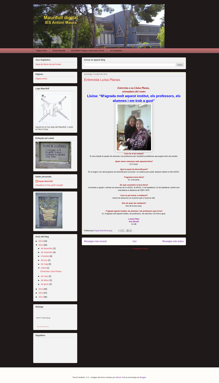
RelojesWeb (40, 326)
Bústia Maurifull (59, 51)
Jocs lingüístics (116, 51)
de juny (44, 260)
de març (45, 276)
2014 (40, 245)
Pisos (47, 326)
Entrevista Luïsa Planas (102, 80)
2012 (40, 293)
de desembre (47, 248)
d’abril (44, 268)
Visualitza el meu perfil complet (49, 185)
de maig (45, 264)
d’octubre (45, 256)
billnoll (118, 377)
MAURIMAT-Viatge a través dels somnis (87, 51)
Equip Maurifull (45, 181)
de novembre (47, 252)
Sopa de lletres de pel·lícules (48, 64)
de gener (45, 284)
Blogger (143, 377)
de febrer (45, 280)
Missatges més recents (95, 241)
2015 (40, 241)
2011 (40, 297)
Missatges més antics (173, 241)
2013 (40, 289)
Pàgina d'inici (41, 51)
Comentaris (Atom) (140, 249)
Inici (135, 241)
